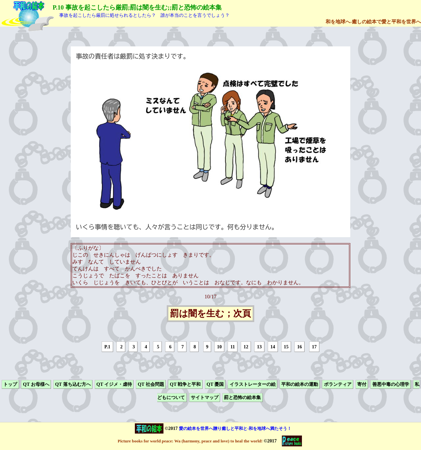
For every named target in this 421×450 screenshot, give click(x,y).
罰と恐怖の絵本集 (242, 397)
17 (314, 346)
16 (299, 346)
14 (272, 346)
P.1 (107, 346)
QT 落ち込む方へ (72, 384)
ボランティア (338, 384)
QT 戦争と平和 (185, 384)
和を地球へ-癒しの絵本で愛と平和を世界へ (373, 21)
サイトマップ (204, 397)
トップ (10, 384)
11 (232, 346)
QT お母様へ (36, 384)
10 (219, 346)
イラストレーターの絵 (253, 384)
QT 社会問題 (151, 384)
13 (259, 346)
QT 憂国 (215, 384)
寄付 (361, 384)
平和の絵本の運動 (299, 384)
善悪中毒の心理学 (390, 384)
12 (245, 346)
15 (286, 346)
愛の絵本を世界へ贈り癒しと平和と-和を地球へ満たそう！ (235, 428)
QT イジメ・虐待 (114, 384)
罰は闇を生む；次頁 (210, 314)
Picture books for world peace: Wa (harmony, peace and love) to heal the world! (190, 440)
